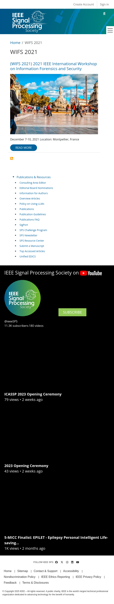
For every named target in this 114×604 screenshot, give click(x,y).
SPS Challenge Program (33, 230)
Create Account (83, 4)
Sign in (104, 4)
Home (15, 42)
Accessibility (71, 571)
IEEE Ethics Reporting (55, 576)
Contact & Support (45, 571)
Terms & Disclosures (35, 582)
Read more (23, 148)
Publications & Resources (34, 177)
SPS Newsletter (28, 235)
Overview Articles (30, 198)
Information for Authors (34, 193)
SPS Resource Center (32, 240)
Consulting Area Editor (33, 182)
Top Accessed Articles (32, 251)
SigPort (24, 225)
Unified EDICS (28, 256)
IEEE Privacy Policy (88, 576)
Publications (27, 209)
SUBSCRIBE (72, 312)
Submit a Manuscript (32, 246)
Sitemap (22, 571)
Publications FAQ (30, 219)
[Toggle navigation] (110, 30)
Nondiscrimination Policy (19, 576)
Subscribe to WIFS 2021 (11, 158)
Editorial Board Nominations (36, 188)
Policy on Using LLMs (32, 203)
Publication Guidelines (33, 214)
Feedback (10, 582)
